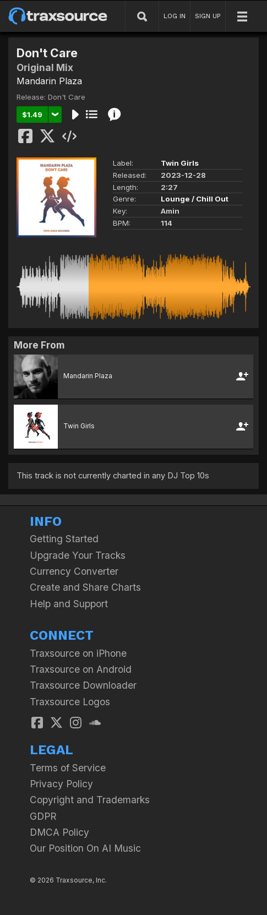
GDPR (43, 816)
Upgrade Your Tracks (78, 555)
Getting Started (64, 538)
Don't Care (66, 96)
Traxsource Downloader (83, 685)
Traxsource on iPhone (78, 653)
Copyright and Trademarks (90, 799)
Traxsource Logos (70, 701)
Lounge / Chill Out (194, 198)
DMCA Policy (59, 832)
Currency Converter (74, 571)
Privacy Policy (61, 783)
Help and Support (69, 603)
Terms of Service (68, 768)
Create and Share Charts (85, 587)
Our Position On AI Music (85, 848)
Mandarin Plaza (49, 80)
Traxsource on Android (81, 669)
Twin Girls (180, 163)
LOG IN (175, 16)
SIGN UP (208, 16)
